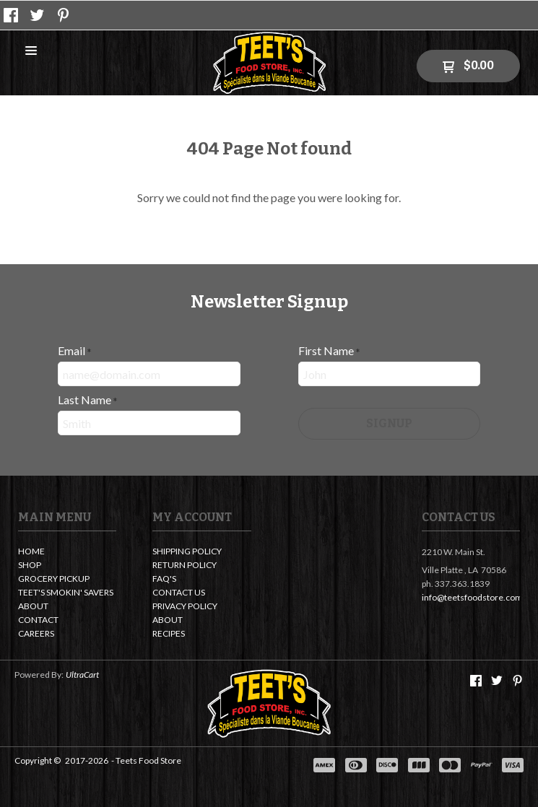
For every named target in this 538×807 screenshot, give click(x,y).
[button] (31, 52)
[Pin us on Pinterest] (63, 15)
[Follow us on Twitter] (37, 15)
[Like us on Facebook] (11, 15)
